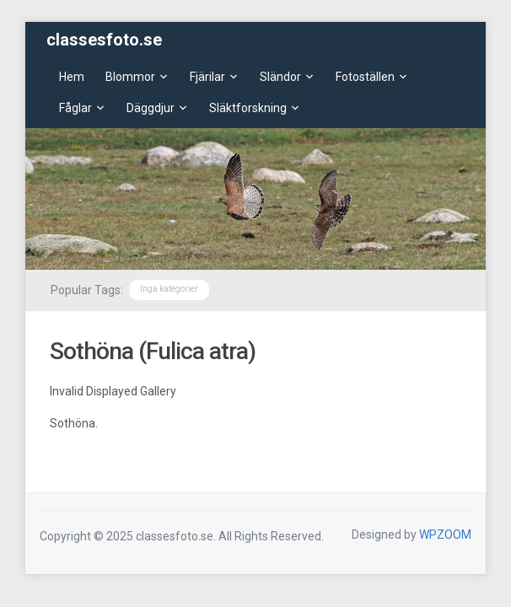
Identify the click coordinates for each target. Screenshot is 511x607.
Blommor (130, 76)
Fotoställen (365, 76)
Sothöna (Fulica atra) (153, 351)
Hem (71, 76)
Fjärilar (207, 76)
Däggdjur (150, 108)
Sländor (280, 76)
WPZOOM (445, 534)
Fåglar (75, 108)
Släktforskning (248, 108)
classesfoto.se (104, 40)
